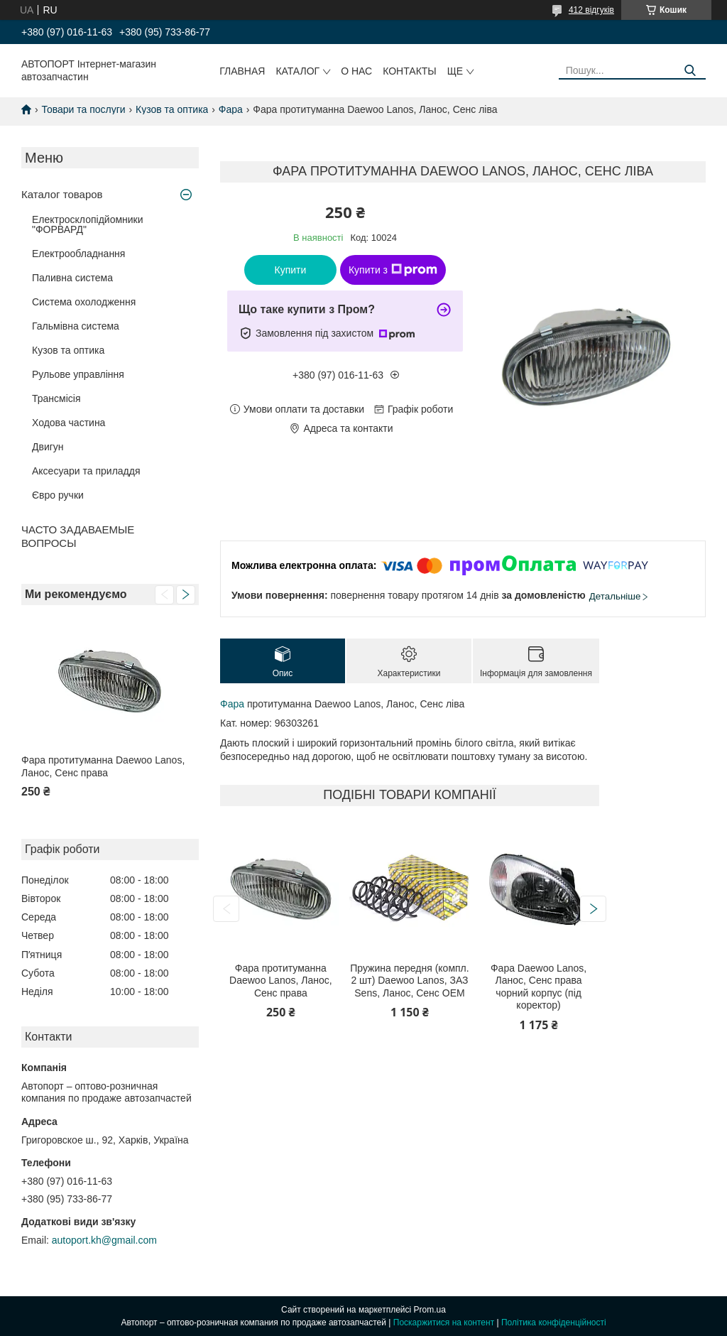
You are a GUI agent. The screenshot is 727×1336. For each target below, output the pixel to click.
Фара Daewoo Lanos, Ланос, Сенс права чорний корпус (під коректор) (538, 986)
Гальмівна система (75, 326)
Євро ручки (58, 495)
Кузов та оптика (172, 109)
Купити (291, 270)
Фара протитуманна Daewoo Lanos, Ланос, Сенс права (103, 766)
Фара (231, 109)
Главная (242, 71)
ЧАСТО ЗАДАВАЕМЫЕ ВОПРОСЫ (77, 536)
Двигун (48, 446)
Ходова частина (68, 422)
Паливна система (72, 277)
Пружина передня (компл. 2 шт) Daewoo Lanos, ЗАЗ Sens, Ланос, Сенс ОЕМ (409, 980)
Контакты (410, 71)
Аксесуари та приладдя (86, 471)
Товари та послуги (83, 109)
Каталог (297, 71)
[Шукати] (690, 71)
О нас (356, 71)
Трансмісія (56, 398)
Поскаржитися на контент (443, 1322)
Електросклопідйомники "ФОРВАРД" (87, 224)
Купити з (393, 270)
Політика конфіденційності (553, 1322)
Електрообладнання (78, 253)
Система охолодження (84, 302)
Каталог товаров (62, 194)
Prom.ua (430, 1310)
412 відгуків (591, 10)
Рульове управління (78, 374)
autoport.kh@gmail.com (104, 1240)
